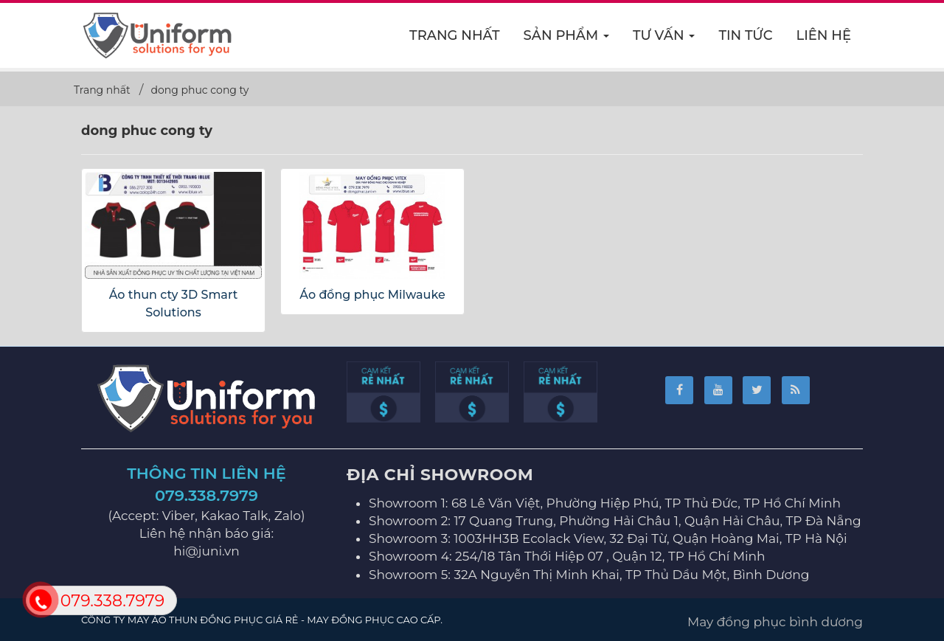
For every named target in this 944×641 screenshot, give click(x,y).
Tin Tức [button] (745, 35)
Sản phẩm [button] (567, 39)
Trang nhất (454, 35)
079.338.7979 (206, 495)
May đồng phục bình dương (775, 621)
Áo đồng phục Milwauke (372, 295)
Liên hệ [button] (823, 35)
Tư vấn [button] (664, 39)
